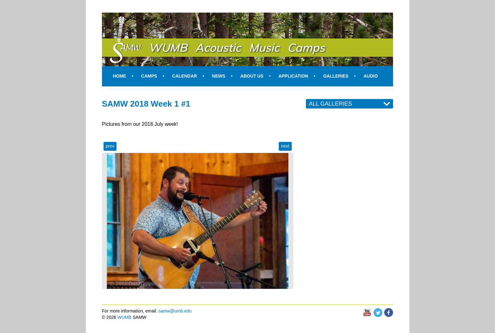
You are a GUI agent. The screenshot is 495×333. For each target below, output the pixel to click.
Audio (370, 76)
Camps (149, 76)
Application (293, 76)
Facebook (388, 310)
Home (119, 76)
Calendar (184, 76)
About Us (251, 76)
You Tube (367, 312)
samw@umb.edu (175, 310)
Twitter (377, 310)
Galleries (336, 76)
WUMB (124, 317)
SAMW (118, 19)
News (218, 76)
